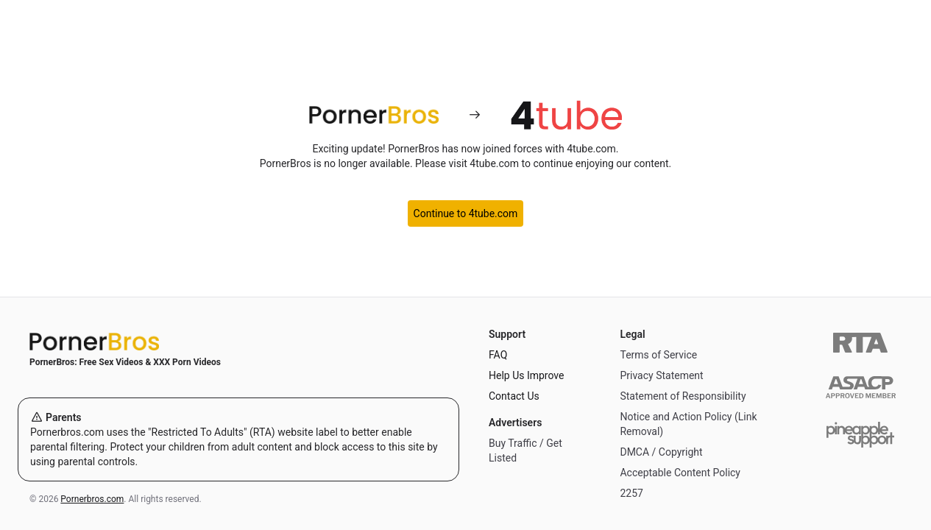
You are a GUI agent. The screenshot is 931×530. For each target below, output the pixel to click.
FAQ (498, 355)
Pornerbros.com (92, 499)
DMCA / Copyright (661, 452)
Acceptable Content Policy (680, 472)
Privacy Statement (661, 375)
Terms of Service (658, 355)
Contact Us (514, 396)
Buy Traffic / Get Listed (525, 450)
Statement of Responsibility (683, 396)
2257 (631, 493)
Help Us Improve (526, 375)
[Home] (238, 341)
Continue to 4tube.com (466, 213)
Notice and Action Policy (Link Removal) (688, 424)
